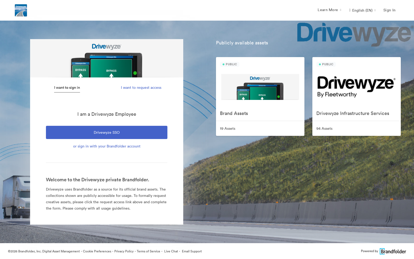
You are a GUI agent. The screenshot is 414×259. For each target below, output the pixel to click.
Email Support (191, 251)
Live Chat (170, 251)
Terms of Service (148, 251)
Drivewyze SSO (107, 132)
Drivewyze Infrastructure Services (352, 113)
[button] (362, 10)
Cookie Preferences (97, 251)
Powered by (383, 251)
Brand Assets (234, 113)
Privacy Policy (124, 251)
